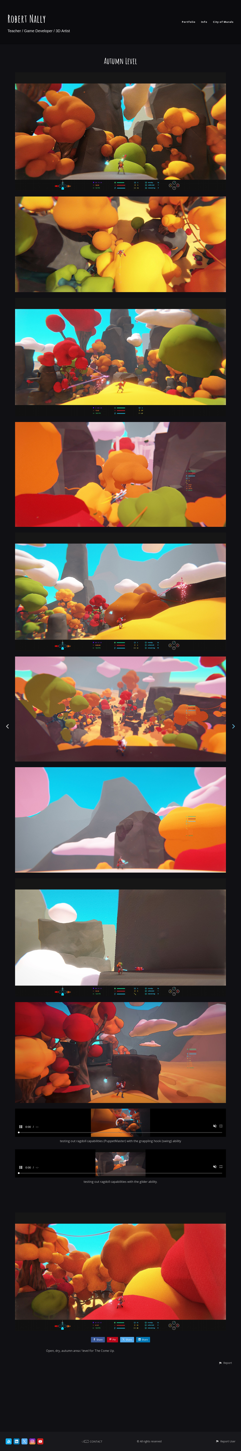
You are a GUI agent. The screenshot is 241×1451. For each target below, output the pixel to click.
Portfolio (188, 22)
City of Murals (223, 22)
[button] (225, 1425)
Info (204, 22)
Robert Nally (27, 18)
